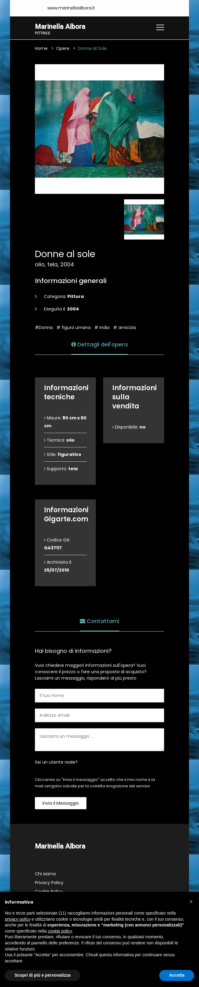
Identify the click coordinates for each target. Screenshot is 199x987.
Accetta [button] (176, 975)
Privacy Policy (49, 883)
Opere (62, 48)
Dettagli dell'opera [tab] (99, 344)
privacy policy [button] (17, 919)
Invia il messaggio (60, 803)
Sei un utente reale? (56, 762)
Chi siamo (45, 874)
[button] (191, 901)
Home (41, 48)
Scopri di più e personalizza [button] (42, 975)
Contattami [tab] (99, 621)
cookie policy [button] (60, 931)
